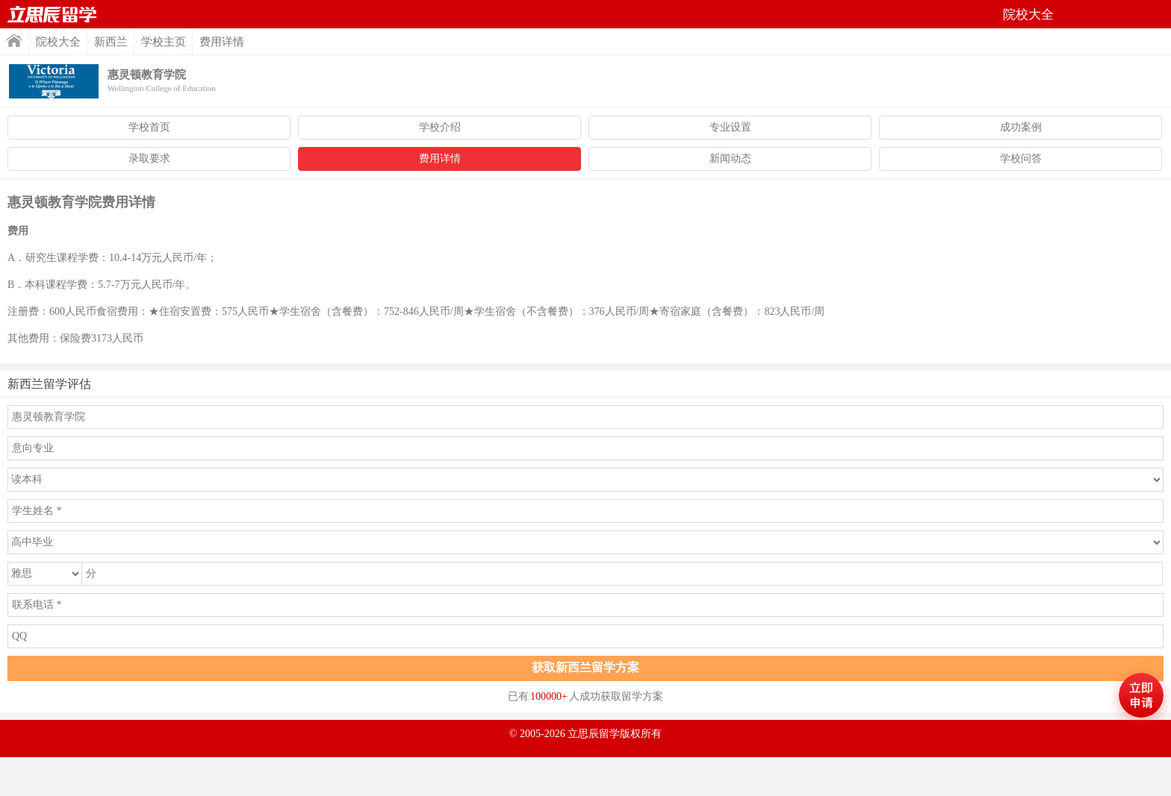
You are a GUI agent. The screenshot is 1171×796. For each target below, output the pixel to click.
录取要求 (149, 158)
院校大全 (58, 42)
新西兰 (111, 42)
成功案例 (1021, 127)
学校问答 (1021, 158)
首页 (52, 14)
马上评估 (1141, 695)
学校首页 (149, 127)
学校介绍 (440, 127)
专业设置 (730, 127)
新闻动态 (730, 158)
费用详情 (440, 158)
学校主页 (163, 42)
